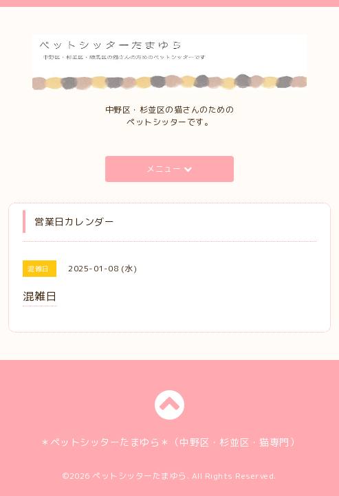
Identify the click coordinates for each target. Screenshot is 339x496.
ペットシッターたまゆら (139, 476)
